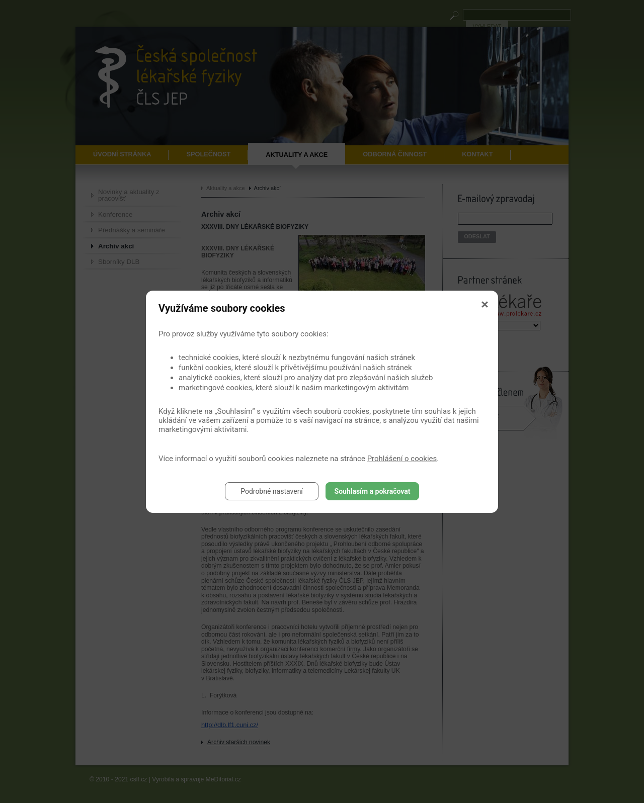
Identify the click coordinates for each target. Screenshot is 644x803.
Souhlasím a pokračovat (373, 491)
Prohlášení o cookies (402, 458)
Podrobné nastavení (271, 491)
